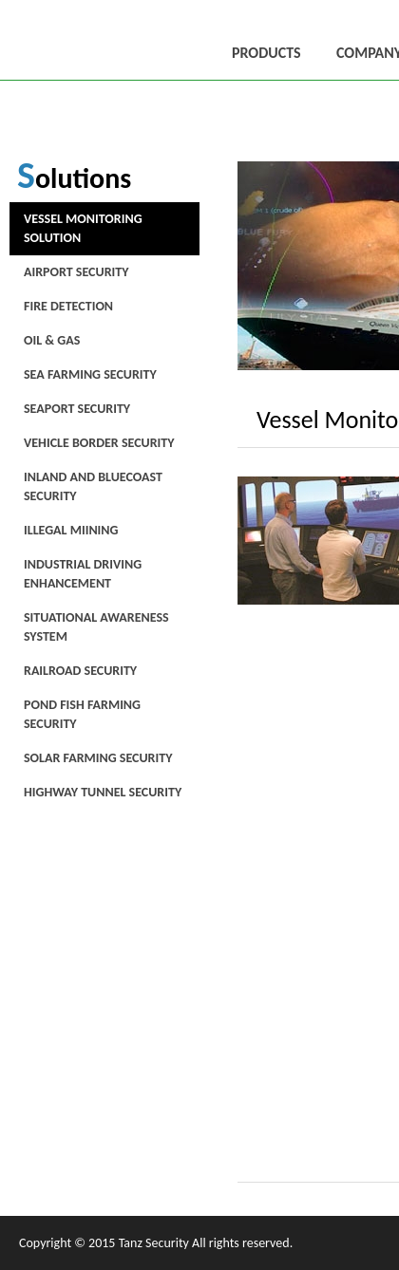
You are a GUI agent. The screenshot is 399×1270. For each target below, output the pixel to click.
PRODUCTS (266, 53)
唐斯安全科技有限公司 (59, 40)
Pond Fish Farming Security (82, 714)
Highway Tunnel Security (102, 792)
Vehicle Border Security (99, 443)
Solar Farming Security (98, 758)
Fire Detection (68, 306)
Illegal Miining (71, 530)
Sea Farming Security (90, 374)
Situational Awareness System (96, 626)
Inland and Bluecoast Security (93, 486)
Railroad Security (80, 671)
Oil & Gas (52, 340)
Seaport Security (77, 409)
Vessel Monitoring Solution (83, 228)
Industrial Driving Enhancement (83, 573)
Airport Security (76, 272)
